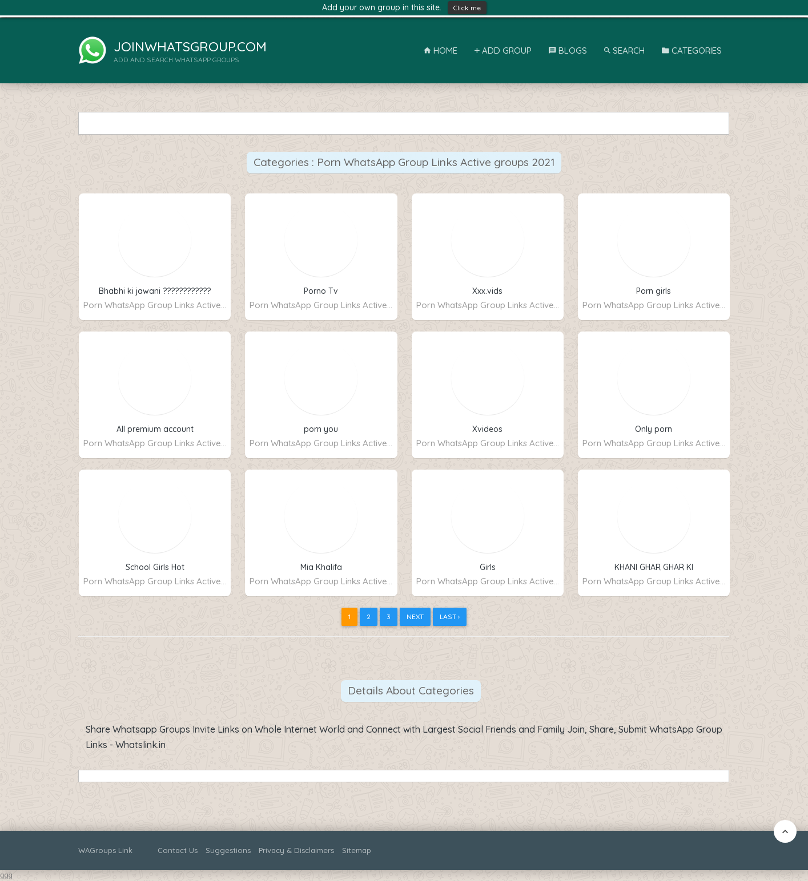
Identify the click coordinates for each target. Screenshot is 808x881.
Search (624, 50)
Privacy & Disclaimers (296, 850)
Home (440, 50)
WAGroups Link (105, 850)
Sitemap (356, 850)
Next (415, 616)
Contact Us (178, 850)
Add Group (503, 50)
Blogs (568, 50)
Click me (467, 7)
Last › (450, 616)
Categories (692, 50)
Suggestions (228, 850)
